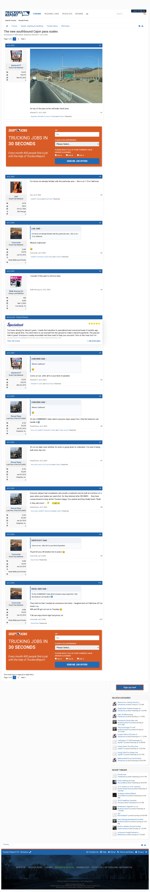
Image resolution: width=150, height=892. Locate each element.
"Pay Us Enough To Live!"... (127, 727)
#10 (99, 583)
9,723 (24, 423)
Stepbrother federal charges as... (130, 708)
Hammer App (82, 867)
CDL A (58, 155)
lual (16, 196)
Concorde (16, 242)
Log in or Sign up (139, 11)
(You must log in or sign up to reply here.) (19, 674)
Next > (23, 39)
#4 (100, 271)
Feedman (40, 257)
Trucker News (35, 867)
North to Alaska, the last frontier (129, 826)
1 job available (93, 341)
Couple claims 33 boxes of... (128, 734)
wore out (34, 430)
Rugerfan (34, 116)
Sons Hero (34, 464)
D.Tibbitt (53, 116)
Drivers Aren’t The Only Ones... (128, 746)
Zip (56, 130)
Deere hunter (122, 828)
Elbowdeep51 (123, 815)
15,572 (23, 72)
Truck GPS (67, 14)
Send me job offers (77, 161)
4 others (58, 464)
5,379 (24, 203)
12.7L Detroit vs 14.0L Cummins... (130, 787)
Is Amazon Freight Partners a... (129, 832)
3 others (61, 116)
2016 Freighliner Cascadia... (128, 800)
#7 (100, 442)
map (37, 606)
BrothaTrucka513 (124, 723)
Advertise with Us (64, 867)
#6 (100, 396)
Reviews (79, 14)
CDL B (69, 155)
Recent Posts (23, 20)
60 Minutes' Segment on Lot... (128, 806)
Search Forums (10, 20)
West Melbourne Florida (17, 260)
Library (49, 867)
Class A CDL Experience (65, 140)
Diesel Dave (49, 199)
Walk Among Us (16, 291)
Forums (37, 14)
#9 (100, 534)
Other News (19, 35)
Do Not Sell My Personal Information (112, 867)
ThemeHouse (89, 887)
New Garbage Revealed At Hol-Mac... (131, 819)
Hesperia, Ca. (21, 431)
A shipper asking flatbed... (127, 793)
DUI (119, 813)
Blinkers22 (121, 835)
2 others (58, 257)
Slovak (120, 803)
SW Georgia (21, 211)
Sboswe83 (122, 783)
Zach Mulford (123, 796)
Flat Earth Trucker (43, 116)
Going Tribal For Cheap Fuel (128, 752)
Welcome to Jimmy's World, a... (129, 702)
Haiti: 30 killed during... (126, 714)
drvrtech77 (35, 35)
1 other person (64, 430)
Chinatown (121, 704)
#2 (100, 177)
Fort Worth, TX (21, 306)
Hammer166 (49, 511)
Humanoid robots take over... (128, 720)
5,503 (24, 249)
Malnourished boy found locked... (130, 758)
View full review (13, 341)
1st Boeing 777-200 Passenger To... (130, 740)
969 (24, 298)
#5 (100, 353)
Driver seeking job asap (126, 781)
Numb (39, 199)
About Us (20, 867)
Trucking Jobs (51, 14)
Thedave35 (122, 777)
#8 (100, 488)
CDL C (80, 155)
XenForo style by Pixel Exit (75, 884)
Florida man (122, 774)
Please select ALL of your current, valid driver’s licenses (73, 151)
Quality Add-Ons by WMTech (75, 886)
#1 (100, 45)
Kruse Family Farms (125, 789)
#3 (100, 223)
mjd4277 (33, 199)
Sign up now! (129, 687)
